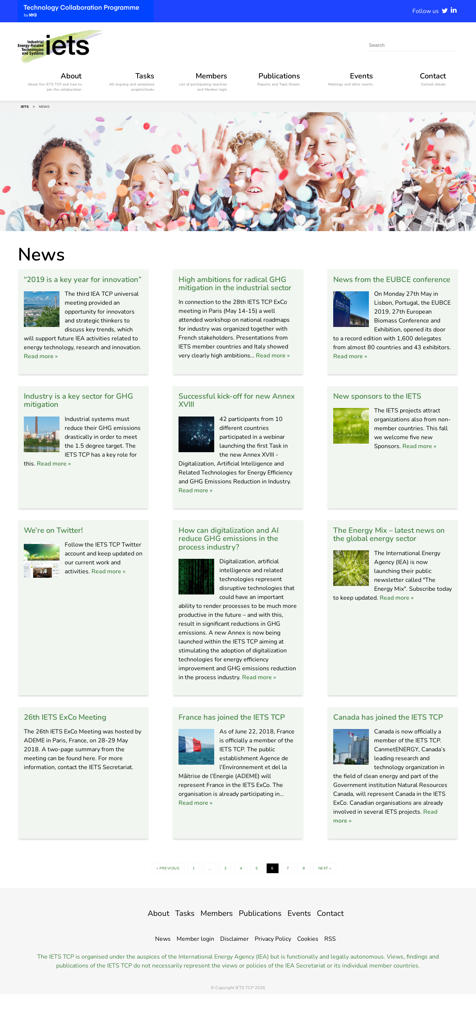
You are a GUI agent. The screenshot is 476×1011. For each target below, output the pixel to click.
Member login (195, 956)
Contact (341, 930)
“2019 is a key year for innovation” (66, 283)
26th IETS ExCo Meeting (69, 725)
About (147, 930)
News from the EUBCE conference (376, 283)
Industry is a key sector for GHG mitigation (74, 408)
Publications (262, 930)
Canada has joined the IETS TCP (385, 729)
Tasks (176, 930)
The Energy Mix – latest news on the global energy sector (389, 542)
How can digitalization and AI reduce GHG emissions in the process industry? (233, 546)
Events (306, 930)
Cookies (307, 956)
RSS (330, 956)
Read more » (41, 364)
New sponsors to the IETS (382, 404)
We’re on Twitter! (56, 538)
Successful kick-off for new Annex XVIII (230, 408)
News (163, 956)
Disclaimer (234, 956)
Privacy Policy (273, 956)
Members (213, 930)
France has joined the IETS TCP (237, 725)
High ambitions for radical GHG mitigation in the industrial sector (237, 287)
